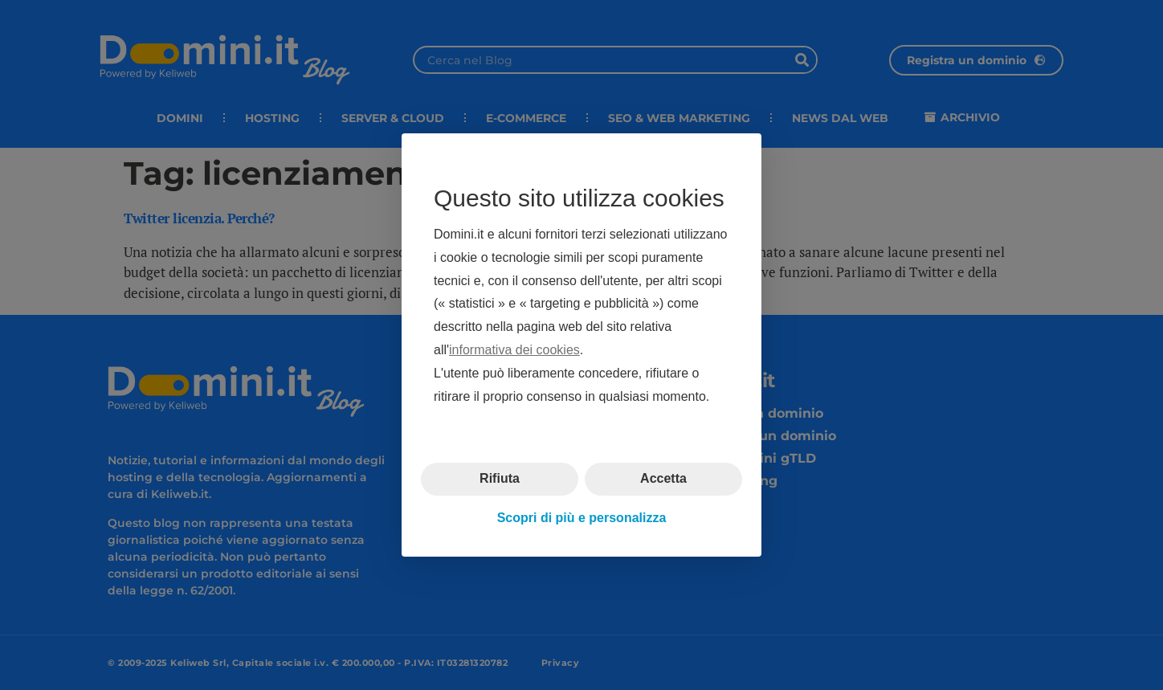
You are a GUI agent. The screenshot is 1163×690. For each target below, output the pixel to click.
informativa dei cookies (514, 350)
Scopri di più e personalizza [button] (582, 518)
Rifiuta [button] (499, 478)
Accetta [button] (663, 478)
